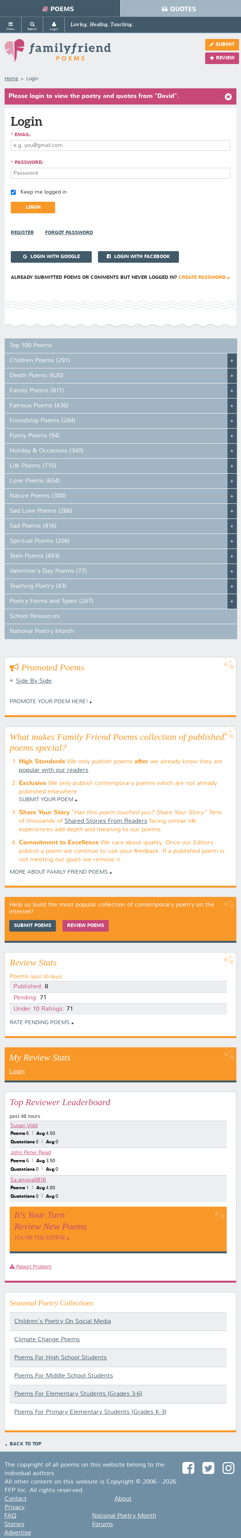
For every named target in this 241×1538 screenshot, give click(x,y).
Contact (16, 1499)
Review (222, 58)
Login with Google (51, 256)
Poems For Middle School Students (63, 1376)
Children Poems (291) (40, 361)
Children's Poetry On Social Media (62, 1322)
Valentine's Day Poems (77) (48, 571)
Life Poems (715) (33, 466)
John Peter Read (30, 1152)
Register (22, 233)
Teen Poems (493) (35, 556)
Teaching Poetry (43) (38, 586)
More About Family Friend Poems (59, 872)
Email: (23, 135)
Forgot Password (69, 233)
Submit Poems (32, 925)
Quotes (179, 9)
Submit (222, 44)
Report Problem (31, 1267)
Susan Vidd (24, 1125)
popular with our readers (53, 770)
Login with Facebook (138, 256)
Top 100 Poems (31, 346)
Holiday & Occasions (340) (47, 451)
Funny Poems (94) (35, 436)
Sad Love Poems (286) (41, 511)
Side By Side (34, 681)
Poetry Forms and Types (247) (51, 601)
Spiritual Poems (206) (40, 541)
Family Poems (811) (37, 391)
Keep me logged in (43, 192)
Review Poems (85, 925)
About (123, 1499)
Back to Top (25, 1444)
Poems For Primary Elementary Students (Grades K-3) (90, 1412)
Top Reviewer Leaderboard (60, 1102)
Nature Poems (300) (38, 496)
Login (17, 1072)
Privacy (15, 1507)
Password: (29, 162)
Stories (14, 1524)
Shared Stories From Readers (105, 821)
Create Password (202, 277)
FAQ (10, 1516)
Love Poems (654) (35, 481)
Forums (102, 1524)
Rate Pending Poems (40, 1022)
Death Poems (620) (37, 376)
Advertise (17, 1533)
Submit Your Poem (46, 799)
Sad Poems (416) (33, 526)
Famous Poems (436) (39, 406)
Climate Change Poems (47, 1340)
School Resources (35, 616)
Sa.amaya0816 (28, 1180)
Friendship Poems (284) (43, 421)
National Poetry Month (42, 631)
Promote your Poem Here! (49, 701)
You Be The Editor (39, 1238)
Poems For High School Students (60, 1358)
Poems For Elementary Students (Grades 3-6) (78, 1394)
